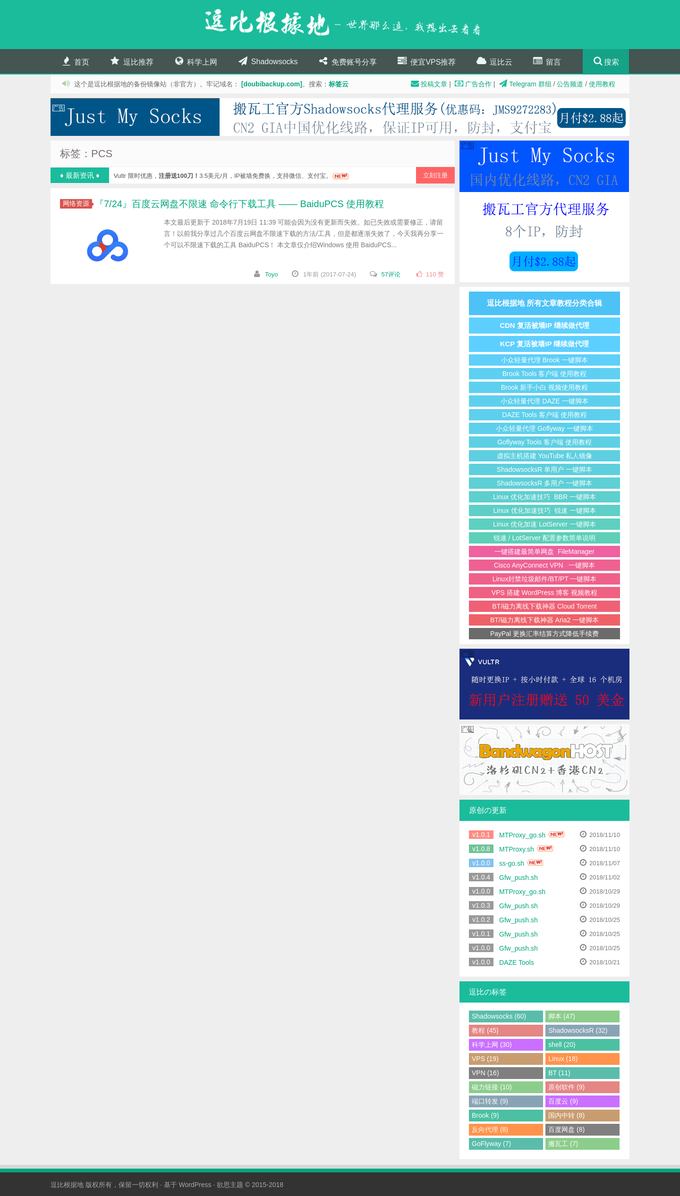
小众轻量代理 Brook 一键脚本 (544, 360)
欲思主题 (230, 1184)
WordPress (194, 1184)
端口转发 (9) (490, 1101)
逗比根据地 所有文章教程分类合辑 (544, 303)
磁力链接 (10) (492, 1087)
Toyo (271, 274)
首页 (74, 61)
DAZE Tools (516, 962)
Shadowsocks (267, 61)
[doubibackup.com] (271, 84)
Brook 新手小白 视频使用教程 (544, 387)
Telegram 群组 (524, 84)
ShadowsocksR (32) (577, 1030)
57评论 (391, 274)
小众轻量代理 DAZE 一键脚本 (544, 401)
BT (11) (559, 1073)
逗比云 (493, 61)
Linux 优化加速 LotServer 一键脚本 (544, 524)
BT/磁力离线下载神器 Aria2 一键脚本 (544, 620)
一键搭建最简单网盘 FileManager (544, 551)
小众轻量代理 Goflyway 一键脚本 (544, 428)
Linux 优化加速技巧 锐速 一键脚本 (544, 510)
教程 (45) (485, 1030)
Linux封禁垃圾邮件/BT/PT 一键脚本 (545, 579)
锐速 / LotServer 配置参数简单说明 (544, 538)
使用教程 (602, 84)
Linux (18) (563, 1058)
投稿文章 (427, 84)
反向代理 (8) (490, 1129)
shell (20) (562, 1044)
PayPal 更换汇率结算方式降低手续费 (544, 633)
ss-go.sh (511, 863)
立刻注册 (435, 175)
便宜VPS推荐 (426, 61)
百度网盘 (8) (566, 1129)
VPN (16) (485, 1073)
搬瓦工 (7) (563, 1143)
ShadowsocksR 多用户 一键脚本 (544, 483)
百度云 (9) (563, 1101)
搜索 (611, 62)
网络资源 (77, 203)
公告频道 (570, 84)
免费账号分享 (347, 61)
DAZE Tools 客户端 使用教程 (544, 414)
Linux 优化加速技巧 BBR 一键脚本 (544, 497)
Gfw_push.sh (518, 877)
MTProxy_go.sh (522, 835)
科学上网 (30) (492, 1044)
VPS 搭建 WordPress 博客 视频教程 (545, 592)
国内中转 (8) (566, 1115)
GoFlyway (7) (491, 1143)
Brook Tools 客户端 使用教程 (544, 373)
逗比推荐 (131, 61)
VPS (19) (485, 1058)
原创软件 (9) (566, 1087)
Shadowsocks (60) (499, 1016)
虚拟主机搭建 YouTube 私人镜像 (545, 456)
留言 (546, 61)
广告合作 (472, 84)
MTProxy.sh (516, 849)
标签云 (338, 84)
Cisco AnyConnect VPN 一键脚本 (544, 565)
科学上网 (195, 61)
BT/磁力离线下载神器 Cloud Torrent (544, 606)
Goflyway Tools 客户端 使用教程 (544, 442)
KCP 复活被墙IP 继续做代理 (544, 344)
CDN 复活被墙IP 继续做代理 (544, 325)
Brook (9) (485, 1115)
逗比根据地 (67, 1184)
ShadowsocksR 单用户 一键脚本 (544, 469)
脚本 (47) (561, 1016)
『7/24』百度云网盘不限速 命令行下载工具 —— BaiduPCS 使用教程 (239, 204)
